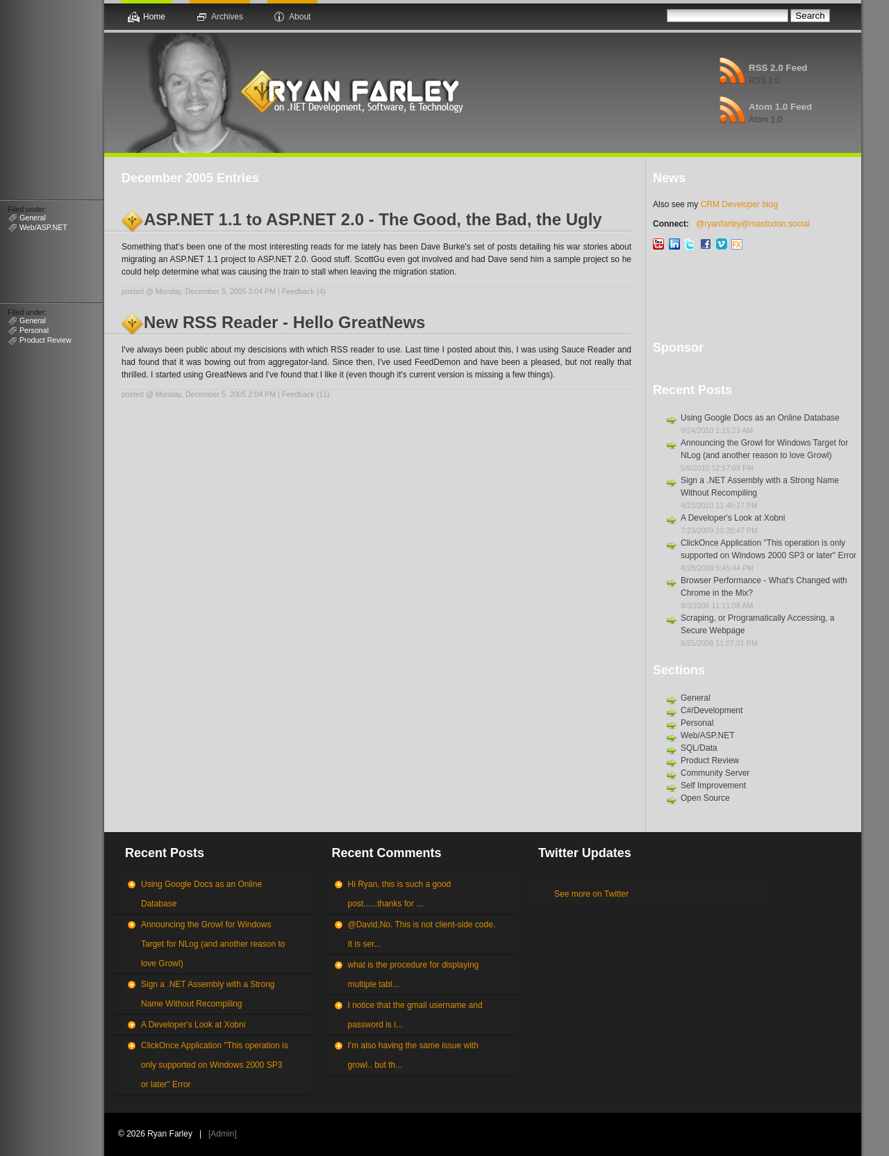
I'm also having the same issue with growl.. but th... (413, 1055)
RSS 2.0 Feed (778, 68)
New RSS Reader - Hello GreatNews (284, 322)
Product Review (45, 340)
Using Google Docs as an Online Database (760, 418)
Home (154, 17)
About (299, 17)
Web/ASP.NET (43, 227)
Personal (34, 330)
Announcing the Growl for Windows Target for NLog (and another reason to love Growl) (213, 944)
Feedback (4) (304, 291)
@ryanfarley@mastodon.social (753, 224)
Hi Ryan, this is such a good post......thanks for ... (399, 894)
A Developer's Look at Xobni (733, 518)
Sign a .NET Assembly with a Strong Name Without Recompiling (208, 994)
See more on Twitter (591, 894)
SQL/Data (699, 748)
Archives (227, 17)
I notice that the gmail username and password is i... (415, 1014)
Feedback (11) (306, 394)
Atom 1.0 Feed (780, 106)
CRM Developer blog (739, 204)
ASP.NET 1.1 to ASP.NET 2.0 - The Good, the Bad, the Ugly (373, 219)
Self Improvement (713, 785)
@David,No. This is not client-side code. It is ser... (422, 934)
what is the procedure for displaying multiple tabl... (413, 974)
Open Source (705, 798)
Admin (222, 1134)
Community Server (715, 773)
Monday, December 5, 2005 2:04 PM (216, 394)
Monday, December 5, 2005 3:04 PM (216, 291)
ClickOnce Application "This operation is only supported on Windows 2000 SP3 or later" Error (214, 1065)
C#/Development (711, 710)
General (32, 217)
